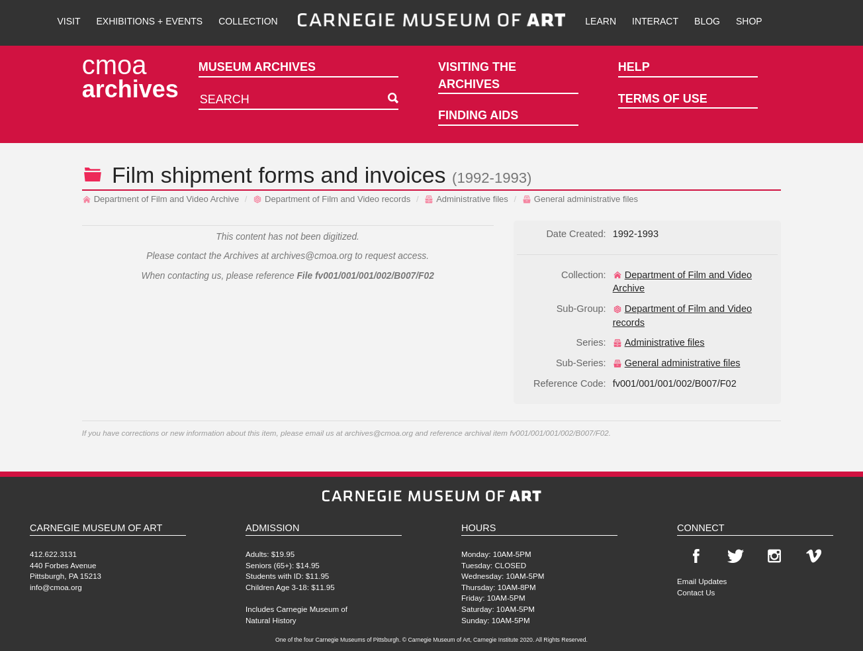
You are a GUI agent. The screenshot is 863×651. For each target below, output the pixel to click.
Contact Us (696, 592)
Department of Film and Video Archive (161, 199)
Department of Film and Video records (331, 199)
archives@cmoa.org (312, 256)
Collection (247, 21)
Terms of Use (662, 98)
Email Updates (702, 581)
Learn (600, 21)
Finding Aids (478, 115)
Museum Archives (257, 67)
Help (634, 67)
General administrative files (580, 199)
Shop (749, 21)
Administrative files (466, 199)
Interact (655, 21)
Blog (707, 21)
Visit (68, 21)
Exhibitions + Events (150, 21)
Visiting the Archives (477, 75)
